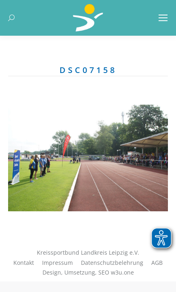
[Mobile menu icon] (163, 18)
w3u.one (122, 272)
